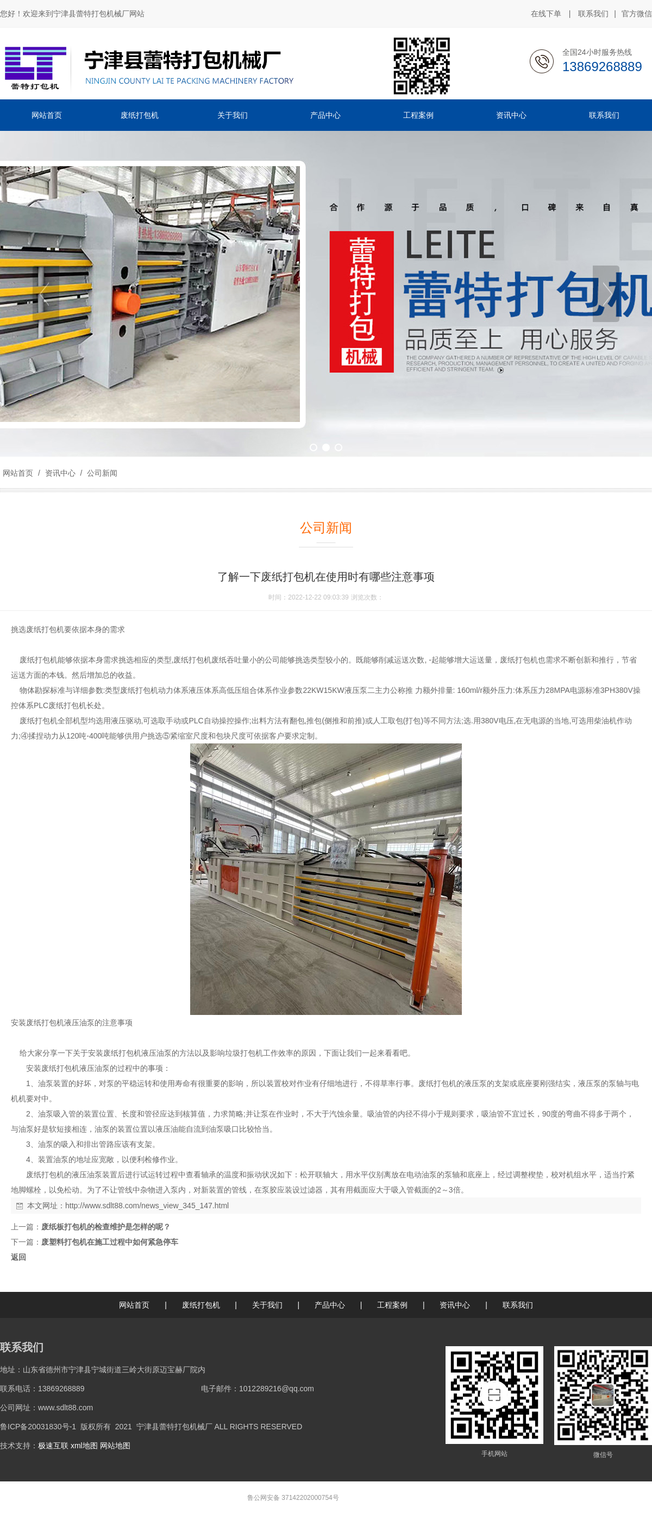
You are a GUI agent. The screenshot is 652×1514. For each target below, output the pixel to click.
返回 (18, 1257)
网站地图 (115, 1445)
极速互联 (53, 1445)
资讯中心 (60, 473)
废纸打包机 (45, 629)
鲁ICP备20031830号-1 (38, 1426)
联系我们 (593, 13)
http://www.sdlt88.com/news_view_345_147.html (147, 1205)
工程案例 (392, 1305)
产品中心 (330, 1305)
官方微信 (637, 14)
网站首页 (18, 473)
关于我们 (267, 1305)
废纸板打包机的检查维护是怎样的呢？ (106, 1226)
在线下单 (546, 13)
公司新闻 (101, 473)
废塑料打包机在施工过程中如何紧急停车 (109, 1242)
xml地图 (84, 1445)
